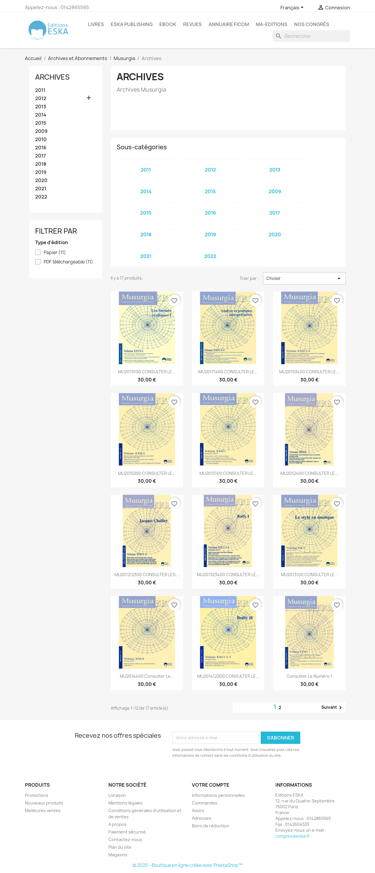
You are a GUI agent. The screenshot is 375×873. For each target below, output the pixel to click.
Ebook (167, 24)
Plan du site (120, 847)
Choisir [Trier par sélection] (304, 278)
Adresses (201, 818)
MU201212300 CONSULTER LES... (147, 574)
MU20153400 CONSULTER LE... (309, 371)
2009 (41, 131)
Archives (52, 77)
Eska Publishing (132, 24)
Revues (192, 24)
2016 (40, 148)
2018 (40, 164)
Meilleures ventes (43, 810)
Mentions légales (125, 803)
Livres (96, 24)
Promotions (36, 795)
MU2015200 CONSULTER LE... (147, 473)
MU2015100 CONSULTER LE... (228, 473)
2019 (40, 172)
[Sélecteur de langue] (293, 7)
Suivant (332, 707)
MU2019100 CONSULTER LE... (146, 371)
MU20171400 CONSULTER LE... (228, 371)
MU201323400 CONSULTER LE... (228, 574)
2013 (40, 107)
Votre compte (210, 785)
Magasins (117, 854)
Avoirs (198, 810)
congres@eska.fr (292, 836)
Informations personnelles (218, 795)
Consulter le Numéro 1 (309, 676)
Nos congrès (311, 24)
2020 (41, 180)
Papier (55, 253)
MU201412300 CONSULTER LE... (228, 676)
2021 (40, 189)
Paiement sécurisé (127, 832)
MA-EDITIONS (271, 24)
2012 (40, 98)
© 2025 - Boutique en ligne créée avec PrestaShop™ (187, 865)
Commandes (204, 803)
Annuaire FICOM (229, 24)
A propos (117, 824)
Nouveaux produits (44, 803)
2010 (41, 139)
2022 (41, 197)
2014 (40, 115)
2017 (40, 156)
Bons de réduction (210, 826)
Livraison (117, 795)
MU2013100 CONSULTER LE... (309, 574)
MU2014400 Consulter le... (147, 676)
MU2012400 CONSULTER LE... (309, 473)
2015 (40, 123)
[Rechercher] (311, 36)
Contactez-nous (125, 839)
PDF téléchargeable (68, 262)
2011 (40, 90)
